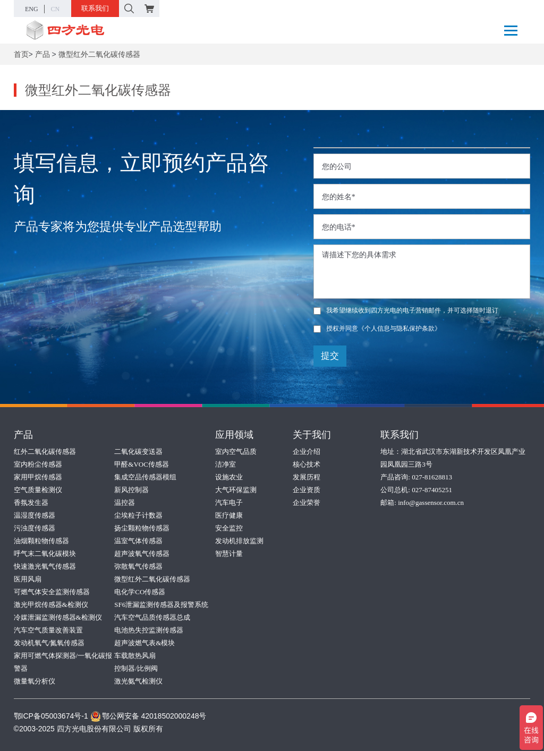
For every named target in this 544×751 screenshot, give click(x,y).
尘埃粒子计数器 (138, 515)
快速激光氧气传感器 (45, 566)
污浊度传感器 (34, 528)
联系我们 (95, 8)
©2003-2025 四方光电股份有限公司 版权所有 (88, 728)
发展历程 (306, 477)
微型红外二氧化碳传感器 (99, 54)
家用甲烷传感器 (38, 477)
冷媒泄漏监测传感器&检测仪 (58, 617)
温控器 (124, 503)
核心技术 (306, 464)
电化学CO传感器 (139, 592)
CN (55, 9)
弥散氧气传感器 (138, 566)
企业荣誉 (306, 503)
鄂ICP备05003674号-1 (51, 716)
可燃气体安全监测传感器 (52, 592)
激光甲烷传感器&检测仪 (51, 605)
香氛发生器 (31, 503)
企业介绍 (306, 451)
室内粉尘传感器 (38, 464)
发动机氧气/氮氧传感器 (49, 643)
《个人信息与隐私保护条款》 (399, 328)
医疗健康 (229, 515)
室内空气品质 (236, 451)
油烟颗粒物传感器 (41, 541)
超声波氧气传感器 (141, 554)
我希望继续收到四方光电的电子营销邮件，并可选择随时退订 (405, 310)
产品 (42, 54)
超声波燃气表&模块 (144, 643)
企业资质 (306, 490)
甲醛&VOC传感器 (141, 464)
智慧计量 (229, 554)
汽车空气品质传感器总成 (152, 617)
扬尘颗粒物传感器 (141, 528)
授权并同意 (377, 328)
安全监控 (229, 528)
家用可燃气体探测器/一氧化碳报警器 (63, 662)
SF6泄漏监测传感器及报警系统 (161, 605)
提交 (330, 356)
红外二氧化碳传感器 (45, 451)
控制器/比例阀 (136, 668)
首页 (21, 54)
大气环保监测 (236, 490)
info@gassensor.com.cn (431, 503)
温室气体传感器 (138, 541)
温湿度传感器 (34, 515)
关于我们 (312, 434)
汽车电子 (229, 503)
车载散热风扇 (135, 656)
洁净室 (225, 464)
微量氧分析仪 (34, 681)
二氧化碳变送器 (138, 451)
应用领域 (234, 434)
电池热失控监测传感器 (148, 630)
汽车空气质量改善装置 (48, 630)
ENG (31, 9)
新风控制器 (131, 490)
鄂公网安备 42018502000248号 (148, 716)
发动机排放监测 (239, 541)
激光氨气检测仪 (138, 681)
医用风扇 (27, 579)
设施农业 (229, 477)
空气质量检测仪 (38, 490)
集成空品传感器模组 (145, 477)
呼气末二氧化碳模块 (45, 554)
